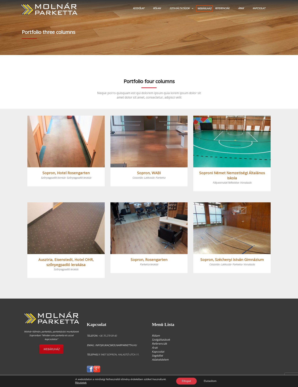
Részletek (80, 383)
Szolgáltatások (179, 8)
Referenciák (222, 8)
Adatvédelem (160, 359)
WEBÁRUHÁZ (204, 8)
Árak (241, 8)
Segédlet (157, 355)
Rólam (157, 8)
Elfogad (186, 381)
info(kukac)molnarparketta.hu (116, 345)
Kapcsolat (259, 8)
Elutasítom (210, 381)
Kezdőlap (138, 8)
